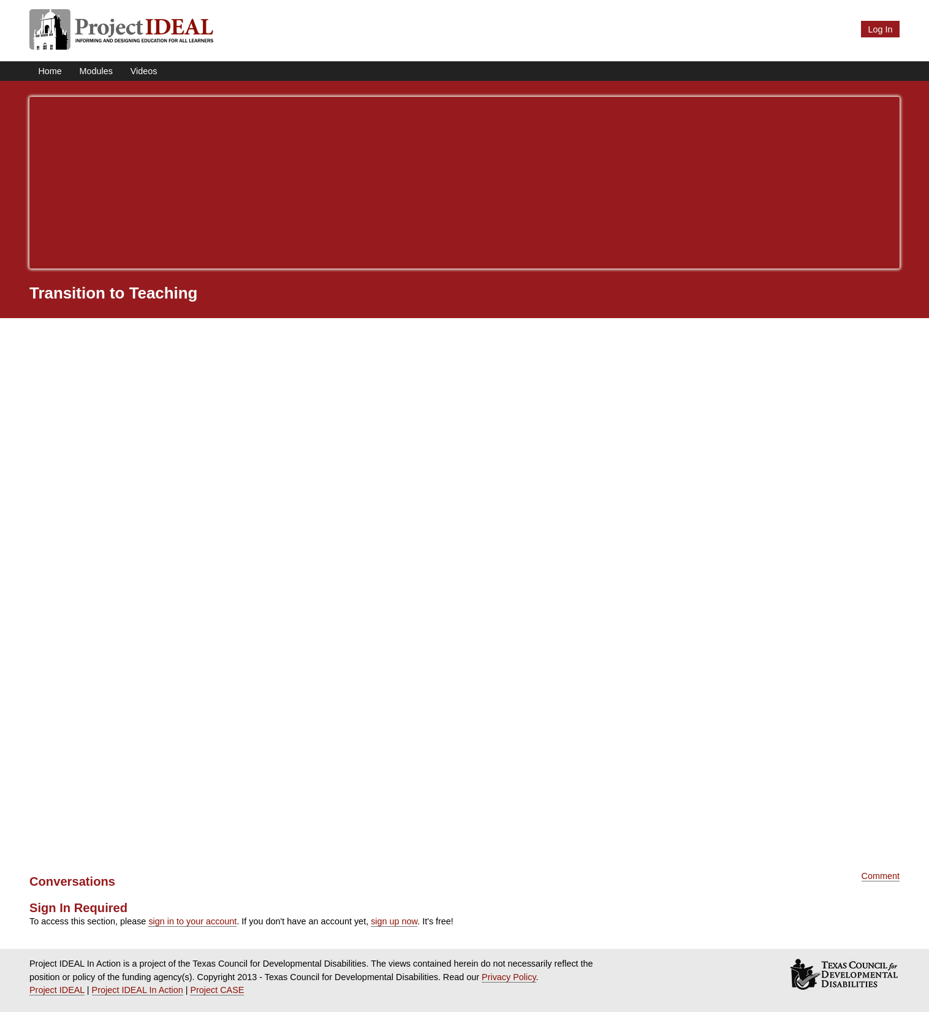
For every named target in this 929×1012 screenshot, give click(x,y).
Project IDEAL (57, 990)
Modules (96, 71)
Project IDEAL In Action (137, 990)
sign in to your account (192, 921)
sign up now (394, 921)
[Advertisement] (464, 182)
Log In (880, 29)
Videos (144, 71)
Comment (881, 876)
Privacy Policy (509, 977)
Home (49, 71)
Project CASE (217, 990)
